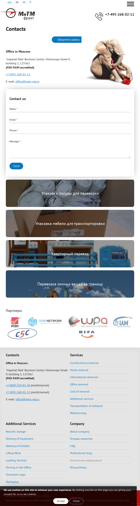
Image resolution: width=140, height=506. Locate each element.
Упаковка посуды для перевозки (70, 193)
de (24, 2)
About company (80, 431)
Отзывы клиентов (81, 438)
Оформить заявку (68, 39)
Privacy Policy (78, 467)
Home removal (79, 370)
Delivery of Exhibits (18, 446)
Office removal (79, 384)
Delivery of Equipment (19, 438)
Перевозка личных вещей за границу (70, 284)
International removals (84, 377)
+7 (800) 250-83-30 (18, 385)
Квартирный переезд (70, 253)
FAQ (72, 446)
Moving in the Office (18, 467)
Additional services (82, 399)
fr (30, 2)
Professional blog (81, 453)
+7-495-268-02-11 (119, 14)
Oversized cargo (16, 474)
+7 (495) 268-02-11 (18, 74)
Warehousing (78, 413)
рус (10, 2)
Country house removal (84, 363)
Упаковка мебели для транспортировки (70, 223)
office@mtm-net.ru (27, 81)
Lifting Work (13, 453)
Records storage (16, 431)
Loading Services (16, 460)
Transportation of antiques (86, 406)
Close (76, 501)
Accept (61, 501)
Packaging (12, 482)
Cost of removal (80, 391)
